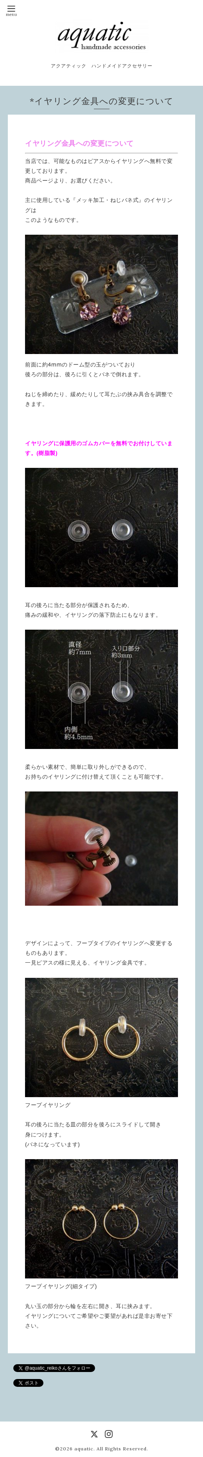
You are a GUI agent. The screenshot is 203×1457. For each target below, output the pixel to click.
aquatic (83, 1449)
